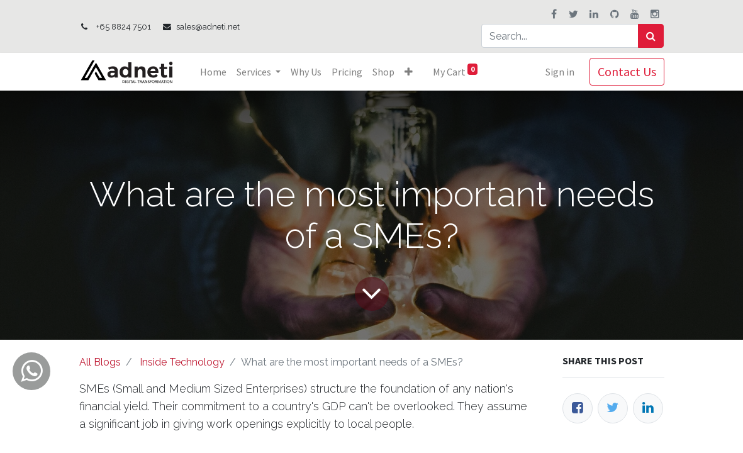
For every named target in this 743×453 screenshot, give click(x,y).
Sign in (559, 71)
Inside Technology (182, 362)
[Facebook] (577, 408)
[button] (408, 71)
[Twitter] (613, 408)
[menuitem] (213, 71)
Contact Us (627, 71)
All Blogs (100, 362)
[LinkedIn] (648, 408)
